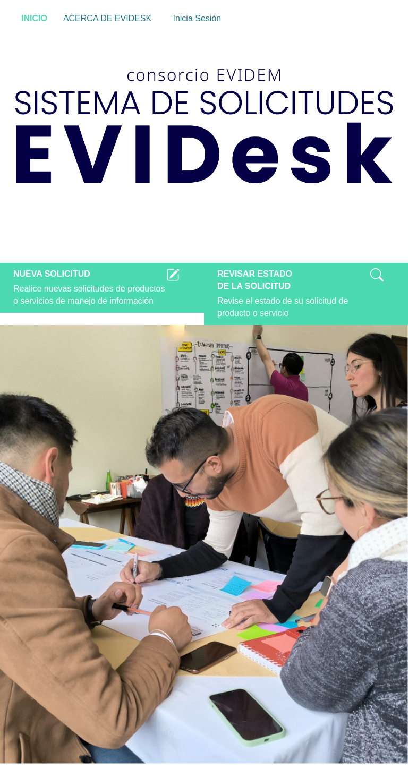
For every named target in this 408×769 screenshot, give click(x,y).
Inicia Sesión (194, 18)
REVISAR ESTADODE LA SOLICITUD (254, 279)
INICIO (34, 18)
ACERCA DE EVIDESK (107, 18)
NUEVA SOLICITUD (51, 273)
